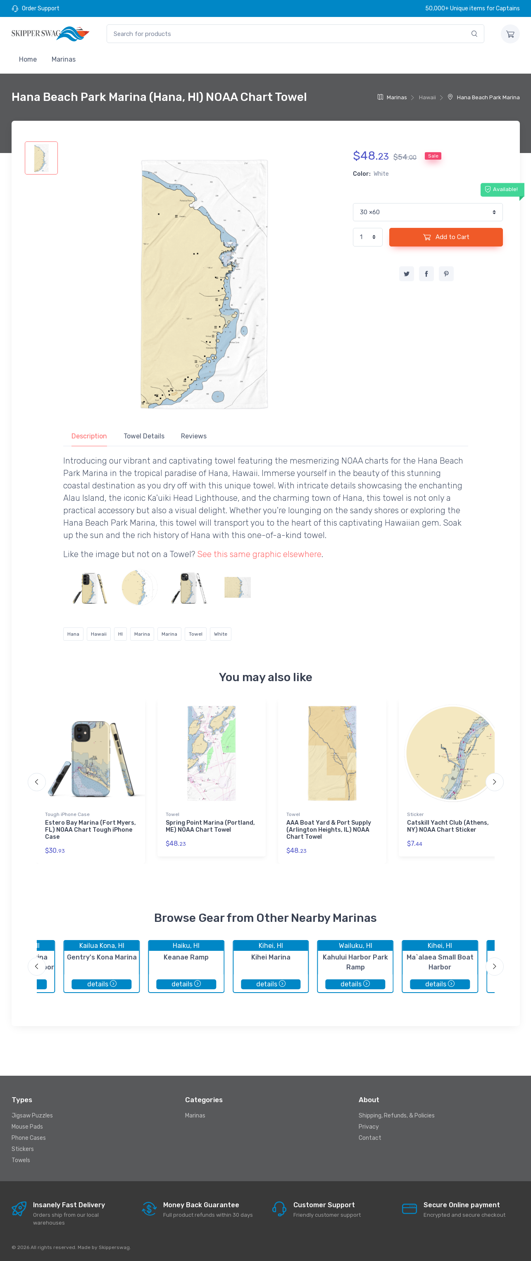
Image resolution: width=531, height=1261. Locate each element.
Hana (73, 634)
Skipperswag (114, 1247)
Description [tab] (89, 436)
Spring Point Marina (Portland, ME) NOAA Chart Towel (210, 826)
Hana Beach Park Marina (483, 97)
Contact (370, 1137)
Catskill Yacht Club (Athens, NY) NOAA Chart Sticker (448, 826)
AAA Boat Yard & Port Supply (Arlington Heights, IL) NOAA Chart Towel (328, 829)
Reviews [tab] (194, 436)
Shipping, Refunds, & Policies (397, 1115)
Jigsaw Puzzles (32, 1115)
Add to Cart (446, 237)
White (220, 634)
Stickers (23, 1149)
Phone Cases (29, 1137)
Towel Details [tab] (144, 436)
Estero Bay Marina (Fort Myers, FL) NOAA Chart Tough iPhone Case (90, 829)
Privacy (369, 1126)
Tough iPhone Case (67, 814)
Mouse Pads (27, 1126)
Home (28, 59)
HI (120, 634)
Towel (195, 634)
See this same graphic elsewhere (259, 554)
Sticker (415, 814)
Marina (142, 634)
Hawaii (99, 634)
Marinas (64, 59)
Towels (21, 1160)
